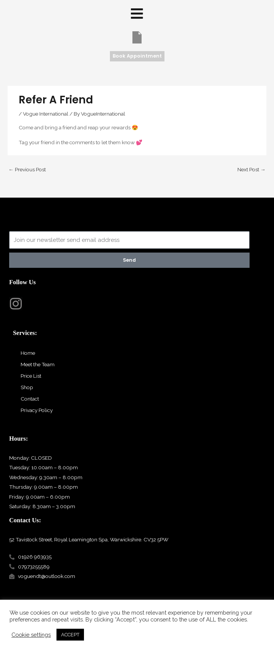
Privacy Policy (37, 410)
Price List (31, 376)
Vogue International (45, 114)
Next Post (251, 169)
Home (28, 353)
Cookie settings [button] (31, 634)
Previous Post (27, 169)
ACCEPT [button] (70, 635)
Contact (30, 399)
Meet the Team (38, 364)
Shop (27, 387)
